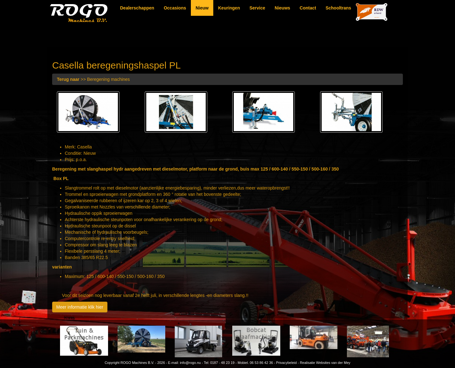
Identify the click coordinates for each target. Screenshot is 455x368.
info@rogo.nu (190, 363)
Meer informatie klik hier (79, 307)
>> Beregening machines (93, 79)
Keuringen (229, 7)
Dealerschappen (137, 7)
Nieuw (202, 7)
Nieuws (282, 7)
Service (257, 7)
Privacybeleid (286, 363)
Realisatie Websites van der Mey (325, 363)
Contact (308, 7)
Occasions (175, 7)
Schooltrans (338, 7)
